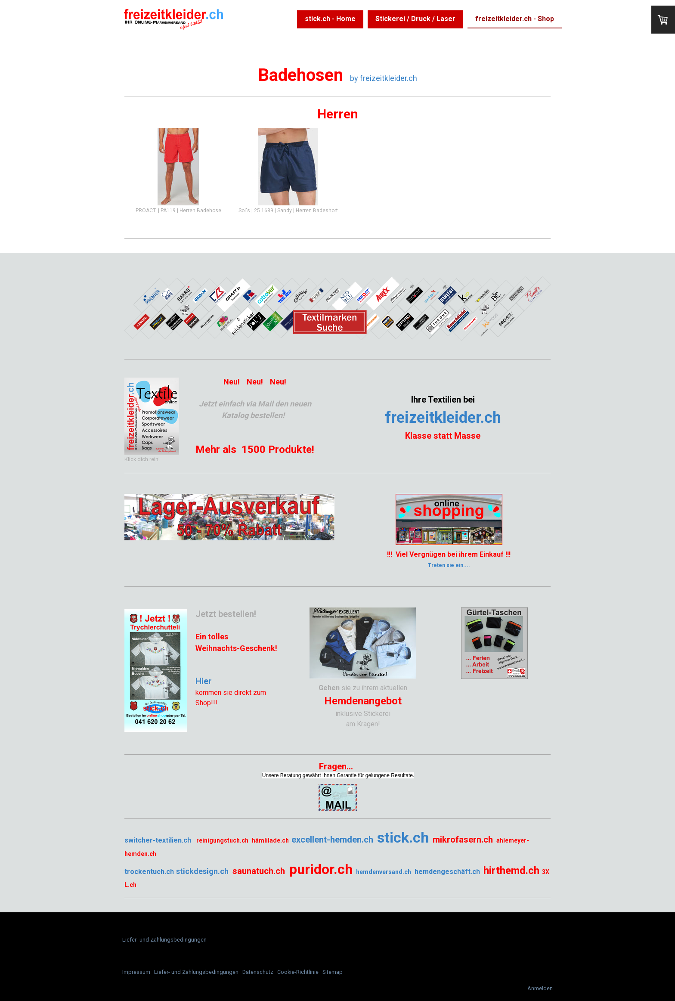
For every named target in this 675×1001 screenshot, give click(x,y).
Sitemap (332, 972)
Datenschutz (257, 972)
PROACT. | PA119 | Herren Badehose (178, 211)
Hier (203, 681)
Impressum (136, 972)
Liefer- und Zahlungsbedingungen (164, 939)
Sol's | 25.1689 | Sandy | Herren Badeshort (288, 211)
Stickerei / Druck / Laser (415, 19)
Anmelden (540, 988)
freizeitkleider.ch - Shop (514, 19)
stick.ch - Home (330, 19)
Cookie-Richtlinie (298, 972)
